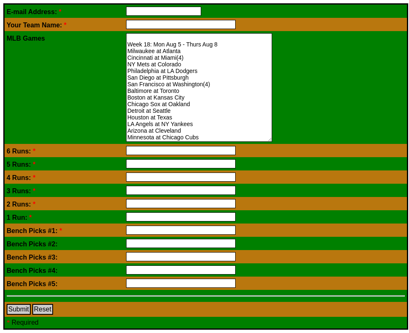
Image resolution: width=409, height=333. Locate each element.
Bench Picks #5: (32, 283)
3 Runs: (21, 190)
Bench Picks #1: (34, 230)
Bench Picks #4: (32, 270)
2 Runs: (21, 204)
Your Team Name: (36, 25)
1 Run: (19, 217)
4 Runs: (21, 177)
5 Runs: (21, 164)
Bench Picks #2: (32, 244)
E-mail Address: (34, 11)
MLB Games (26, 38)
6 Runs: (21, 151)
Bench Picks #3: (32, 257)
